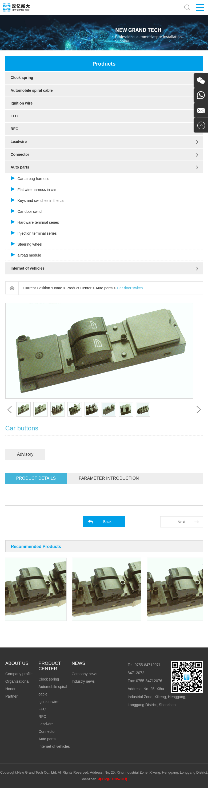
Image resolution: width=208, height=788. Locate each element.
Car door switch (30, 211)
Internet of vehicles (28, 268)
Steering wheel (30, 244)
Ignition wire (22, 103)
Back (107, 521)
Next (181, 522)
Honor (10, 689)
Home (57, 288)
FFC (14, 116)
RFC (14, 129)
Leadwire (19, 141)
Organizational (17, 681)
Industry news (83, 681)
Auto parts (20, 167)
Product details (36, 478)
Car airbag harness (33, 179)
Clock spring (22, 77)
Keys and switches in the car (41, 200)
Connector (20, 154)
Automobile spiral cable (32, 90)
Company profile (19, 674)
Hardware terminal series (38, 222)
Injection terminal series (37, 233)
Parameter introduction (109, 478)
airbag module (29, 255)
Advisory (25, 454)
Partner (11, 696)
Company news (85, 674)
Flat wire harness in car (37, 189)
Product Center (78, 288)
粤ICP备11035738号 (112, 779)
